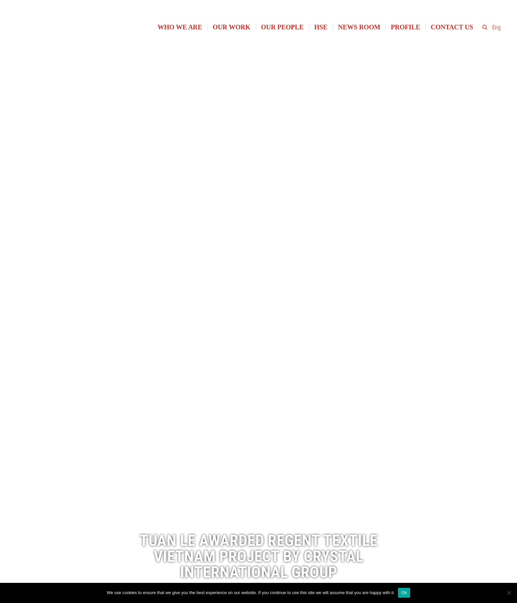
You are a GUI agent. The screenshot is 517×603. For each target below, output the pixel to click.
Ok (404, 592)
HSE (320, 27)
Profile (405, 27)
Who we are (180, 27)
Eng (496, 27)
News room (359, 27)
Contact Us (452, 27)
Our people (282, 27)
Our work (232, 27)
